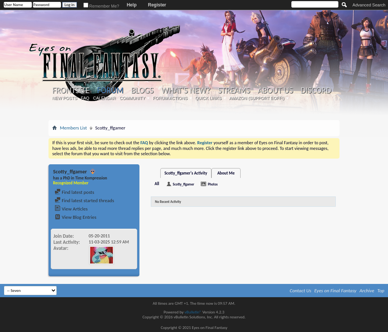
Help (131, 5)
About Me (226, 173)
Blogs (142, 90)
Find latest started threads (84, 200)
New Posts (64, 98)
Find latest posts (74, 192)
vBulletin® (193, 312)
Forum (110, 90)
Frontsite (70, 90)
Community (132, 98)
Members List (73, 128)
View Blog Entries (75, 217)
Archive (367, 290)
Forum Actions (170, 98)
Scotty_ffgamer (183, 184)
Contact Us (300, 290)
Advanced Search (368, 5)
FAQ (85, 98)
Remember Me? (101, 6)
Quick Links (208, 98)
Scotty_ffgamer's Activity (185, 173)
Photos (212, 184)
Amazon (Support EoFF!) (257, 98)
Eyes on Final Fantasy (335, 290)
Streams (234, 90)
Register (157, 5)
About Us (275, 90)
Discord (315, 90)
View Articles (71, 209)
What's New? (186, 90)
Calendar (104, 98)
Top (381, 290)
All (157, 183)
